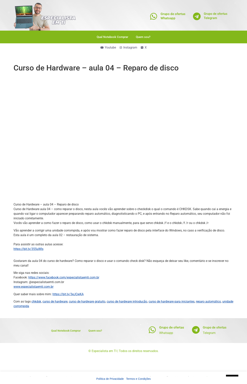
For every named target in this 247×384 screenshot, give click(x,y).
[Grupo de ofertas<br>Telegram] (197, 16)
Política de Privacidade (110, 378)
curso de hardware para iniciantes (172, 301)
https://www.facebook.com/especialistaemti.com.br (63, 277)
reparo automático (208, 301)
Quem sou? (143, 37)
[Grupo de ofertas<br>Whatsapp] (154, 16)
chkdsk (36, 301)
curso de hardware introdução (127, 301)
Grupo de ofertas (171, 327)
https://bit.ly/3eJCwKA (68, 294)
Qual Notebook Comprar (112, 37)
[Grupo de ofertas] (152, 330)
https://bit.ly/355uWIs (28, 249)
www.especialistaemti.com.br (33, 286)
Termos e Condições (138, 378)
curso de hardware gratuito (87, 301)
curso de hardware (55, 301)
